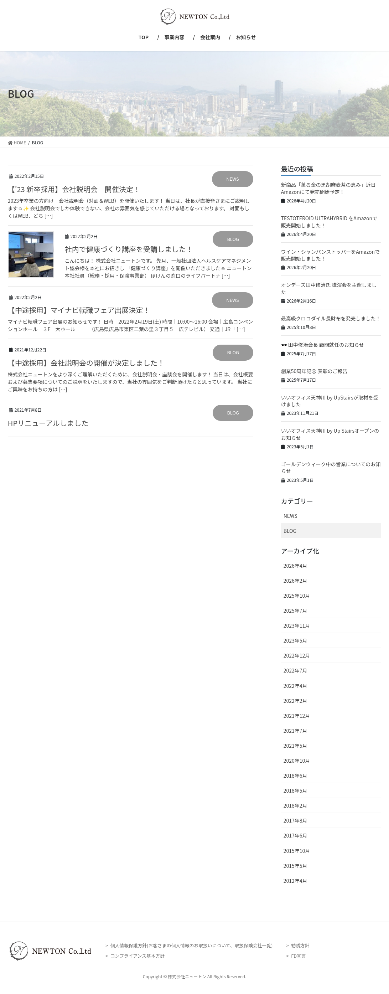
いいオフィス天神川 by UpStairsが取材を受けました (329, 401)
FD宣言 (298, 955)
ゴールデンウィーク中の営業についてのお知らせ (331, 467)
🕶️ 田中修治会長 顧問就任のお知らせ (322, 344)
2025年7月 (295, 610)
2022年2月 (295, 700)
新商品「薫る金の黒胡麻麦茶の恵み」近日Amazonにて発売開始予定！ (328, 188)
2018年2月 (295, 805)
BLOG (233, 239)
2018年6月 (295, 775)
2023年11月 (297, 625)
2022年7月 (295, 670)
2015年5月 (295, 865)
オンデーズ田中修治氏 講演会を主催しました (329, 288)
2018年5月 (295, 790)
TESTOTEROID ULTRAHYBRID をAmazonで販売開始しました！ (329, 222)
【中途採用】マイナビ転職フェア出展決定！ (79, 310)
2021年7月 (295, 730)
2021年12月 (297, 715)
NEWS (232, 178)
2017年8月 (295, 820)
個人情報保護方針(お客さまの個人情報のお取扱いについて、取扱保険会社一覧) (191, 945)
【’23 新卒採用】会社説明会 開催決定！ (74, 189)
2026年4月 (295, 565)
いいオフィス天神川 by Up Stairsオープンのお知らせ (330, 434)
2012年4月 (295, 880)
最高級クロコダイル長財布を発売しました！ (331, 318)
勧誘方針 (300, 945)
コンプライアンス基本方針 (137, 955)
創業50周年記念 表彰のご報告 (314, 371)
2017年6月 (295, 835)
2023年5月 (295, 640)
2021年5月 (295, 745)
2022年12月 (297, 655)
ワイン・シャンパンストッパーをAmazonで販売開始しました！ (330, 255)
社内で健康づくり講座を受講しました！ (129, 249)
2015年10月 (297, 850)
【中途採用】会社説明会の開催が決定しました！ (86, 362)
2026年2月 (295, 580)
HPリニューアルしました (48, 423)
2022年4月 (295, 685)
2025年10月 (297, 595)
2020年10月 (297, 760)
